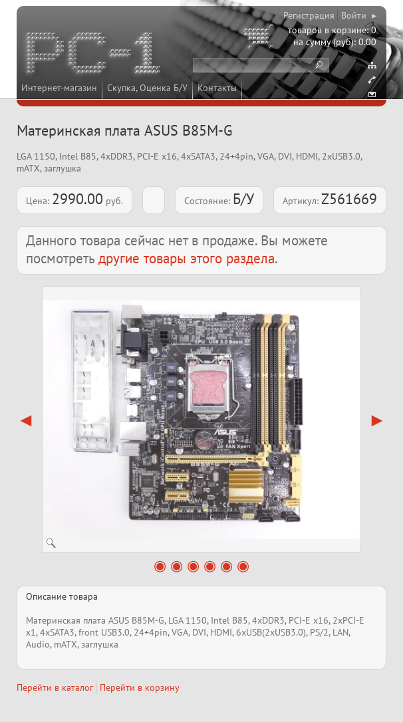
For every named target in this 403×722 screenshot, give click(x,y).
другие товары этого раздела (186, 258)
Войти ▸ (358, 15)
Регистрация (309, 15)
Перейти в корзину (140, 687)
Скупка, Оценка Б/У (147, 88)
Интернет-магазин (59, 88)
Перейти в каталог (55, 687)
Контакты (217, 88)
